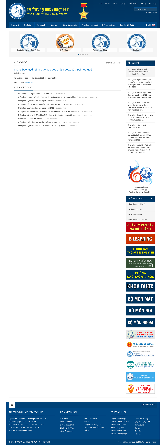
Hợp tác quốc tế (108, 25)
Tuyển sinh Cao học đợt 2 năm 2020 (38, 119)
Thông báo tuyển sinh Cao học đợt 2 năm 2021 (42, 108)
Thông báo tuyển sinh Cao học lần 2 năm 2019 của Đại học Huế (48, 126)
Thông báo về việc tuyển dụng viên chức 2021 (139, 126)
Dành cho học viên (118, 431)
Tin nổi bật (133, 63)
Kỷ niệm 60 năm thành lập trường (94, 429)
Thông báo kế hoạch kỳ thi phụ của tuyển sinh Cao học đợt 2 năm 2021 (51, 104)
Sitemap (87, 422)
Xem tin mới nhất (90, 419)
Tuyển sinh (41, 25)
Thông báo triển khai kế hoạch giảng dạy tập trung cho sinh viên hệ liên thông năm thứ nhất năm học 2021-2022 (140, 106)
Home (12, 405)
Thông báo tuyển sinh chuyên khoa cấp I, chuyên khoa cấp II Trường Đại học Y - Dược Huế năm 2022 (140, 83)
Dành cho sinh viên (118, 425)
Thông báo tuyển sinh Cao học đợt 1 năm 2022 (42, 101)
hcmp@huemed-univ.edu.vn (25, 422)
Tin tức (137, 428)
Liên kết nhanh (69, 412)
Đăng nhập (152, 4)
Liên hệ (143, 4)
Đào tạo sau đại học (119, 434)
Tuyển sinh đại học (118, 419)
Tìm (155, 9)
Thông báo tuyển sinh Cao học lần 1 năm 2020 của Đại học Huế (48, 122)
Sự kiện (138, 431)
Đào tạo (54, 25)
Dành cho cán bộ (141, 419)
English (148, 25)
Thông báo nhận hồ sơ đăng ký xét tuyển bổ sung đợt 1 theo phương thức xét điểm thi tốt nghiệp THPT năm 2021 (140, 148)
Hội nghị (138, 434)
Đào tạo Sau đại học (113, 63)
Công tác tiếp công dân (92, 424)
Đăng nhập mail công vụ (137, 219)
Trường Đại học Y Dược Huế (26, 412)
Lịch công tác (105, 4)
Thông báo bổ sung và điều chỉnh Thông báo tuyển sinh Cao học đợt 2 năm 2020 (55, 115)
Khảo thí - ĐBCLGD (126, 25)
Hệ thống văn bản (135, 209)
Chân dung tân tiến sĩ (136, 204)
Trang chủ (15, 25)
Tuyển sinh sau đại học (120, 422)
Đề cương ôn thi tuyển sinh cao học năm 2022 (41, 94)
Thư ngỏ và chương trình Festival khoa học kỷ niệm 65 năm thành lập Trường (139, 71)
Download (29, 82)
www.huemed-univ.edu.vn (23, 431)
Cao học (22, 62)
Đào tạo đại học (117, 428)
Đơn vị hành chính (67, 425)
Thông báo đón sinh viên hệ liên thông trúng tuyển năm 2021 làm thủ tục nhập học (140, 117)
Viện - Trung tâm (66, 431)
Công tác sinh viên (70, 25)
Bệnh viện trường (67, 428)
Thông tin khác (136, 198)
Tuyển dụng (133, 4)
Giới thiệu (27, 25)
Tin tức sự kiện (119, 4)
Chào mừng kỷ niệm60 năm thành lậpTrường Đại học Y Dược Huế (140, 175)
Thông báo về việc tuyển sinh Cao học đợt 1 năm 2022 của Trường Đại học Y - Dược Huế (58, 97)
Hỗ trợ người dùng (135, 214)
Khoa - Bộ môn (66, 422)
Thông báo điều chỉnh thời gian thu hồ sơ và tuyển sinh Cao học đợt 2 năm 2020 (55, 111)
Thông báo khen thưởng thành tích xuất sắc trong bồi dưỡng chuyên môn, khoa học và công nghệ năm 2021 (140, 136)
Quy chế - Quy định (142, 422)
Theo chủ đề (118, 412)
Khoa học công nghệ (90, 25)
